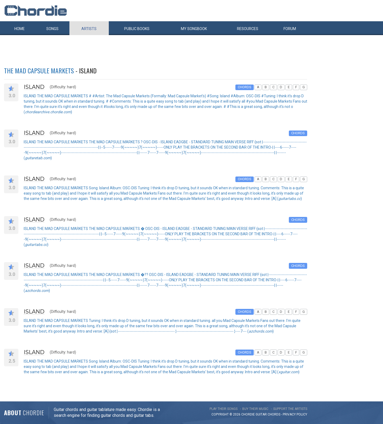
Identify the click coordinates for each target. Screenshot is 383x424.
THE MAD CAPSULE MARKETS (39, 70)
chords (274, 414)
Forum (290, 29)
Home (19, 29)
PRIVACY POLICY (295, 414)
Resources (247, 29)
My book (194, 29)
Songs (52, 29)
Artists (89, 29)
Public (136, 29)
